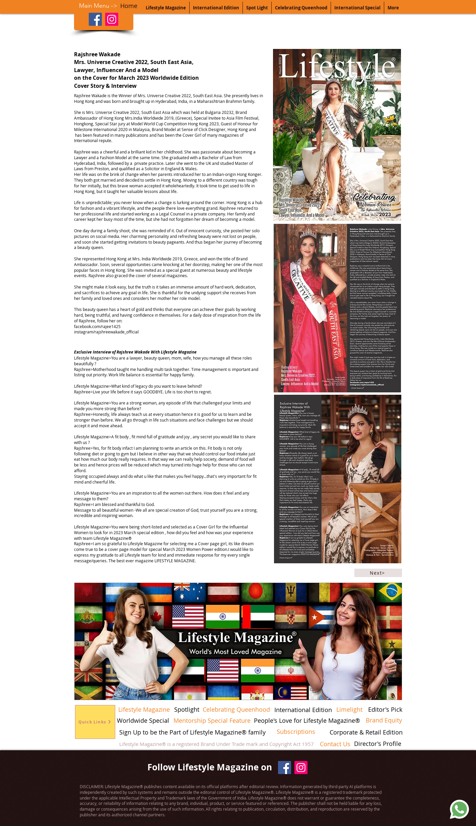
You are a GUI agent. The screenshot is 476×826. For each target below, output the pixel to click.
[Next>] (378, 573)
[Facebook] (95, 19)
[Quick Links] (95, 722)
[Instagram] (111, 19)
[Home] (129, 6)
